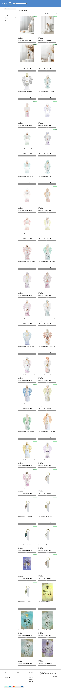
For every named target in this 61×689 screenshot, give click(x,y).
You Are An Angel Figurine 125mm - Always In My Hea (26, 119)
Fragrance (32, 2)
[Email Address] (46, 676)
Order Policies (31, 675)
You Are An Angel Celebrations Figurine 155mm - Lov (46, 34)
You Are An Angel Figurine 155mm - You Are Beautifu (46, 403)
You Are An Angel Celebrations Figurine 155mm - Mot (26, 63)
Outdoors (41, 2)
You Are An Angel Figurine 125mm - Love (24, 233)
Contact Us (18, 675)
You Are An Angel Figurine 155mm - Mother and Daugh (47, 346)
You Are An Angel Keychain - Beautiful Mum (25, 516)
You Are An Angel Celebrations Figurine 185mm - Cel (46, 63)
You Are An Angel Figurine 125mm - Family (25, 148)
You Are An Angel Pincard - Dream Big (44, 601)
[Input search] (19, 3)
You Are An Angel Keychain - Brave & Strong (25, 544)
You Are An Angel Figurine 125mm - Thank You (45, 233)
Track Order (6, 675)
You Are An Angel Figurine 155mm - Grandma (25, 318)
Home (37, 2)
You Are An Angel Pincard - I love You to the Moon (26, 629)
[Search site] (26, 3)
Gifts (28, 2)
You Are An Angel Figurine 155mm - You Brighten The (26, 459)
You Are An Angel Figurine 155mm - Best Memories (46, 261)
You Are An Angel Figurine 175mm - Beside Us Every (46, 459)
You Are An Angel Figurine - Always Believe (25, 91)
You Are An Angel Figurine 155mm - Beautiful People (26, 261)
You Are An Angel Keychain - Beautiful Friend (45, 488)
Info (31, 40)
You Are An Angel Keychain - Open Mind (24, 601)
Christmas (52, 2)
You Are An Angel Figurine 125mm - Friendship (25, 176)
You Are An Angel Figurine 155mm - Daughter (25, 289)
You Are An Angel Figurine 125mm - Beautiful (45, 119)
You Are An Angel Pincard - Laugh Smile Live (45, 629)
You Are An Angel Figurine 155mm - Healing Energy (46, 318)
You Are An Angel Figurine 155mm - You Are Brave (26, 431)
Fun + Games (47, 2)
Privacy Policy (31, 679)
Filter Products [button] (7, 8)
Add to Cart (27, 42)
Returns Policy (31, 677)
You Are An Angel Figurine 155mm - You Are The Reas (46, 431)
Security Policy (31, 681)
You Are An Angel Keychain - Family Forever (45, 544)
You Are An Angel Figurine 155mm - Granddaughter (46, 289)
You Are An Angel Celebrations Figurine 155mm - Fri (26, 34)
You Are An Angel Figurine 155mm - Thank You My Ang (27, 403)
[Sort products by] (52, 13)
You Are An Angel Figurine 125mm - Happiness (25, 204)
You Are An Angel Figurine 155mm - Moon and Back (26, 346)
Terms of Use (31, 683)
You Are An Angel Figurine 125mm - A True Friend (46, 91)
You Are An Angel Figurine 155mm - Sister (45, 374)
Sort (45, 13)
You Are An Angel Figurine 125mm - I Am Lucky (45, 204)
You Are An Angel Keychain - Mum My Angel (45, 573)
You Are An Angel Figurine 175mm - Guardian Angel (26, 488)
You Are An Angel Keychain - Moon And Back (25, 573)
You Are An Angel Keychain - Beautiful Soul (45, 516)
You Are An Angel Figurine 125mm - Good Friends (46, 176)
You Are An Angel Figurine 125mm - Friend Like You (46, 148)
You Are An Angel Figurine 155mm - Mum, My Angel (26, 374)
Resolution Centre (7, 677)
